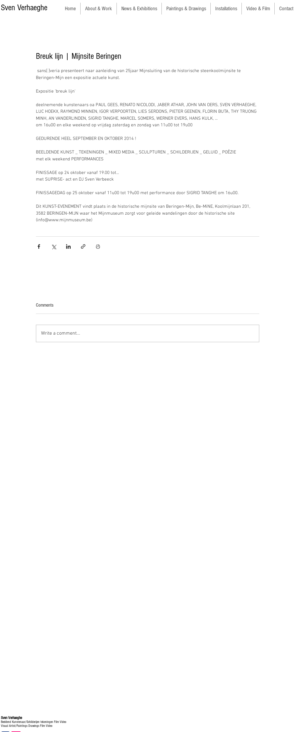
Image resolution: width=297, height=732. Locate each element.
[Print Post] (98, 246)
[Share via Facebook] (39, 246)
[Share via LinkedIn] (68, 246)
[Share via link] (83, 246)
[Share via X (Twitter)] (53, 246)
